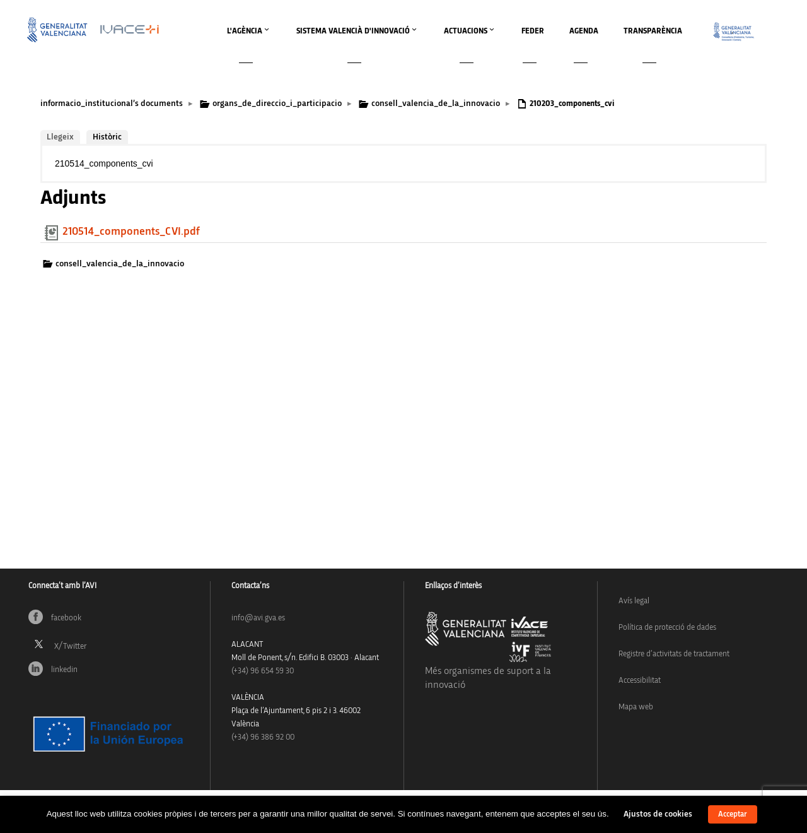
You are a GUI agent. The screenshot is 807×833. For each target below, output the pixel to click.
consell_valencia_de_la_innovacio (435, 103)
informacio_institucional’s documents (111, 103)
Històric (107, 137)
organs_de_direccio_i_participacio (277, 103)
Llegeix (60, 137)
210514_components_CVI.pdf (131, 231)
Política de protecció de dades (667, 627)
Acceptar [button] (732, 814)
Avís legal (633, 601)
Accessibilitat (639, 680)
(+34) (262, 671)
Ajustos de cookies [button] (658, 814)
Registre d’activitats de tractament (673, 654)
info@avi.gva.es (258, 618)
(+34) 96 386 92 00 (262, 737)
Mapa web (635, 707)
